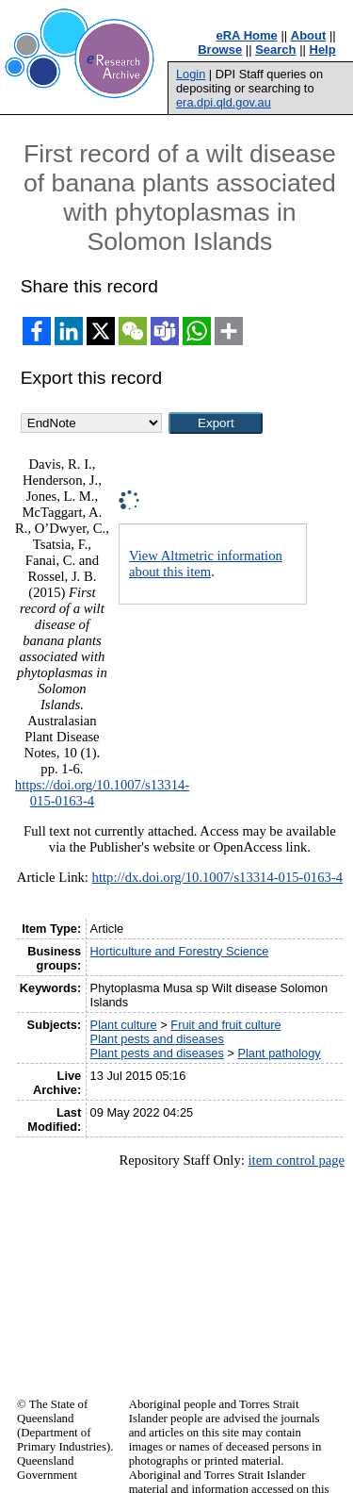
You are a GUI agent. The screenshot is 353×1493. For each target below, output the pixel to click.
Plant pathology (278, 1053)
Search (275, 49)
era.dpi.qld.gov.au (223, 102)
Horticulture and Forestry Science (179, 951)
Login (190, 74)
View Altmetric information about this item (205, 563)
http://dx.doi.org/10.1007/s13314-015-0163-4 (217, 877)
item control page (296, 1160)
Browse (220, 49)
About (309, 35)
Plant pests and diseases (157, 1039)
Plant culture (123, 1025)
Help (323, 49)
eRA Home (247, 35)
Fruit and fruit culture (225, 1025)
